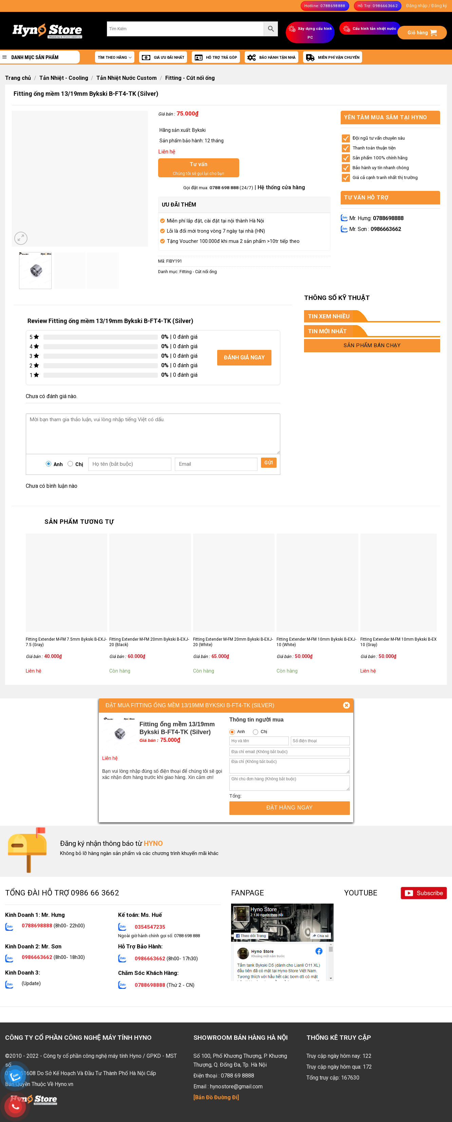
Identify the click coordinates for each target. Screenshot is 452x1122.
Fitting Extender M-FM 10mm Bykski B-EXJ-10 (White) (316, 642)
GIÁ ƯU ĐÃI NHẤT (163, 57)
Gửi (268, 462)
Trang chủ (18, 78)
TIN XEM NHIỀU (329, 316)
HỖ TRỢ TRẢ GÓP (216, 57)
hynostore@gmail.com (236, 1086)
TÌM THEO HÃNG (114, 57)
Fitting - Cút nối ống (190, 78)
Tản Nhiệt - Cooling (63, 78)
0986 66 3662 (95, 892)
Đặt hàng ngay (289, 808)
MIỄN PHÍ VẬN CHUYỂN (332, 57)
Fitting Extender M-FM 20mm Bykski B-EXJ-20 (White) (233, 642)
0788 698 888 (224, 187)
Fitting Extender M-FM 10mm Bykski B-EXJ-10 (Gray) (400, 642)
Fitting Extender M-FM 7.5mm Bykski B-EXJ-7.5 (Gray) (66, 642)
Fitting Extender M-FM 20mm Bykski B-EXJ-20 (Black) (149, 642)
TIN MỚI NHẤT (327, 331)
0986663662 (386, 229)
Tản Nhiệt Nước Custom (126, 78)
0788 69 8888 (237, 1075)
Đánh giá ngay (244, 357)
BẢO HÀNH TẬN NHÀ (271, 57)
